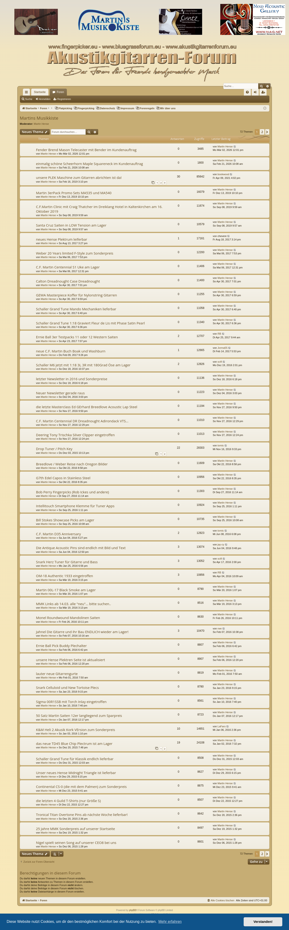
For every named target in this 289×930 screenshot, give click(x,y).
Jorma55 (222, 347)
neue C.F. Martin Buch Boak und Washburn (71, 351)
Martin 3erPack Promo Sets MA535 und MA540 (74, 192)
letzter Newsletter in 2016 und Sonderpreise (71, 378)
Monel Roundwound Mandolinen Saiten (68, 617)
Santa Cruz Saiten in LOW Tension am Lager (71, 225)
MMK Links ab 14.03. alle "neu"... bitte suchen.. (73, 603)
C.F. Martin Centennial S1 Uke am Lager (68, 267)
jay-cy (221, 544)
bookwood (223, 174)
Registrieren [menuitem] (263, 93)
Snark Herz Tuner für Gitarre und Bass (67, 562)
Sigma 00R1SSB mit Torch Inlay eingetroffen (71, 701)
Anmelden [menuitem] (256, 93)
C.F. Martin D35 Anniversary (58, 534)
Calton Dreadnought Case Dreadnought (68, 281)
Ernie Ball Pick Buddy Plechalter (61, 645)
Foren (60, 92)
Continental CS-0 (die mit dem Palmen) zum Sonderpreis (81, 786)
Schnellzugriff (27, 93)
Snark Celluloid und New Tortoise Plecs (67, 687)
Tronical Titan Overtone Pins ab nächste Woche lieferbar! (82, 814)
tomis (221, 445)
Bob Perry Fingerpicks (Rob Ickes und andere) (72, 492)
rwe (220, 628)
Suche (28, 99)
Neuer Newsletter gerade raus (60, 393)
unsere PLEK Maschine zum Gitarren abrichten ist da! (79, 177)
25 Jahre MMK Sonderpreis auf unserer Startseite (75, 828)
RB (219, 333)
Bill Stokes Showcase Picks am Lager (65, 520)
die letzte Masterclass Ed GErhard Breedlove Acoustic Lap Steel (86, 406)
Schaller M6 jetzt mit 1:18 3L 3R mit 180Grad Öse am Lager (83, 365)
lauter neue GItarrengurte (57, 673)
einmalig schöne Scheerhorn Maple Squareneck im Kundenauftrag (89, 163)
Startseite (40, 92)
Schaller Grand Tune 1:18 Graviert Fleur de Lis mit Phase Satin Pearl (90, 323)
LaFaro (222, 726)
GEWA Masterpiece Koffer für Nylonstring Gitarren (76, 295)
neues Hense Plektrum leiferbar (61, 239)
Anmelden (45, 99)
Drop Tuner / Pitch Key (54, 448)
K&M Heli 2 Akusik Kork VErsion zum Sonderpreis (75, 729)
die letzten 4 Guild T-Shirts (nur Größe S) (68, 800)
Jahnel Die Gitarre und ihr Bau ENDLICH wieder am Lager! (82, 631)
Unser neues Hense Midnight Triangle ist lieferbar (76, 772)
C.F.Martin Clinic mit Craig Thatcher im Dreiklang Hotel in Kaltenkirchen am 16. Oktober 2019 (99, 208)
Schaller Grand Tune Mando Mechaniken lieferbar (76, 309)
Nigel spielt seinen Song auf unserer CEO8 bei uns (76, 842)
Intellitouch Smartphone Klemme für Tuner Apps (75, 506)
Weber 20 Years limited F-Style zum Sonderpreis (74, 253)
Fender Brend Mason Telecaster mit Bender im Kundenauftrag (86, 149)
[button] (267, 132)
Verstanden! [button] (263, 922)
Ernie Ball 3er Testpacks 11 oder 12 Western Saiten (77, 337)
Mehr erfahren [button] (170, 922)
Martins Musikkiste (39, 118)
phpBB (132, 910)
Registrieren (64, 99)
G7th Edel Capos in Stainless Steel (63, 478)
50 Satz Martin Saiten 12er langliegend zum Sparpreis (79, 715)
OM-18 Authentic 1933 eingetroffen (64, 575)
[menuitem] (247, 92)
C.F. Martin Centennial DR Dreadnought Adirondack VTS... (82, 421)
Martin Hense (41, 123)
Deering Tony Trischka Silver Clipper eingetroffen (75, 434)
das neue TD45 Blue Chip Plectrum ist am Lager (74, 743)
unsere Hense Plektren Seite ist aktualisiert (70, 659)
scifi (220, 361)
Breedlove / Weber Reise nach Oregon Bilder (72, 464)
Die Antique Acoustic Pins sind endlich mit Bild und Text (81, 547)
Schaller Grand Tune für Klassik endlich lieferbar (75, 758)
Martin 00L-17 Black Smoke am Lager (66, 590)
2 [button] (262, 132)
